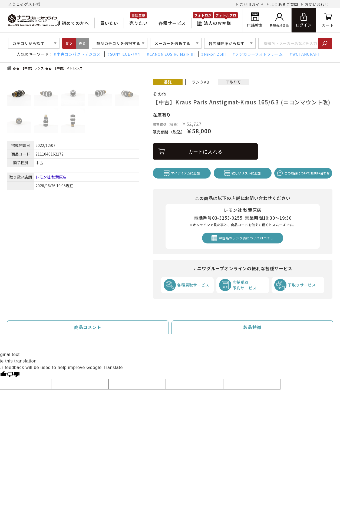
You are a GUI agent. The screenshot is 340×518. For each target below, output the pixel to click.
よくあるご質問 (284, 4)
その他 (159, 94)
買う (68, 43)
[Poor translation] (13, 374)
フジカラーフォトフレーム (259, 54)
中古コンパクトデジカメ (79, 54)
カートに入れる (205, 151)
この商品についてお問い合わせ (307, 173)
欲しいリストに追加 (246, 173)
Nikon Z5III (215, 54)
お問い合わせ (317, 4)
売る (82, 43)
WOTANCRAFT (306, 54)
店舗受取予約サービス (245, 285)
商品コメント (87, 327)
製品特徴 (252, 327)
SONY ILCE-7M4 (125, 54)
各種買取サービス (193, 285)
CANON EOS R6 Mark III (172, 54)
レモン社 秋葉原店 (51, 177)
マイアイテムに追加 (185, 173)
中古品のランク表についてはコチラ (246, 238)
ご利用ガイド (252, 4)
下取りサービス (302, 285)
